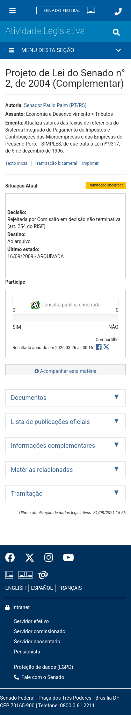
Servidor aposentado (37, 642)
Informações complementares (53, 445)
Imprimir (90, 163)
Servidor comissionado (39, 632)
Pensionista (27, 652)
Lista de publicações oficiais (50, 421)
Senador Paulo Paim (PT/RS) (55, 105)
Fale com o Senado (39, 677)
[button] (65, 50)
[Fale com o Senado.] (118, 11)
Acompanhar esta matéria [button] (65, 371)
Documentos (28, 397)
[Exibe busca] (116, 32)
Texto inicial (17, 163)
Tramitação (27, 493)
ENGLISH (15, 588)
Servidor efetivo (31, 621)
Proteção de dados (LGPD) (43, 667)
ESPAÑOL (42, 588)
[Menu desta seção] (12, 50)
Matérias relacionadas (42, 469)
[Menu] (12, 10)
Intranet (17, 607)
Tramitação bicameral (56, 163)
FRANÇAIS (70, 588)
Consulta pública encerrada (65, 303)
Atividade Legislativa (45, 31)
